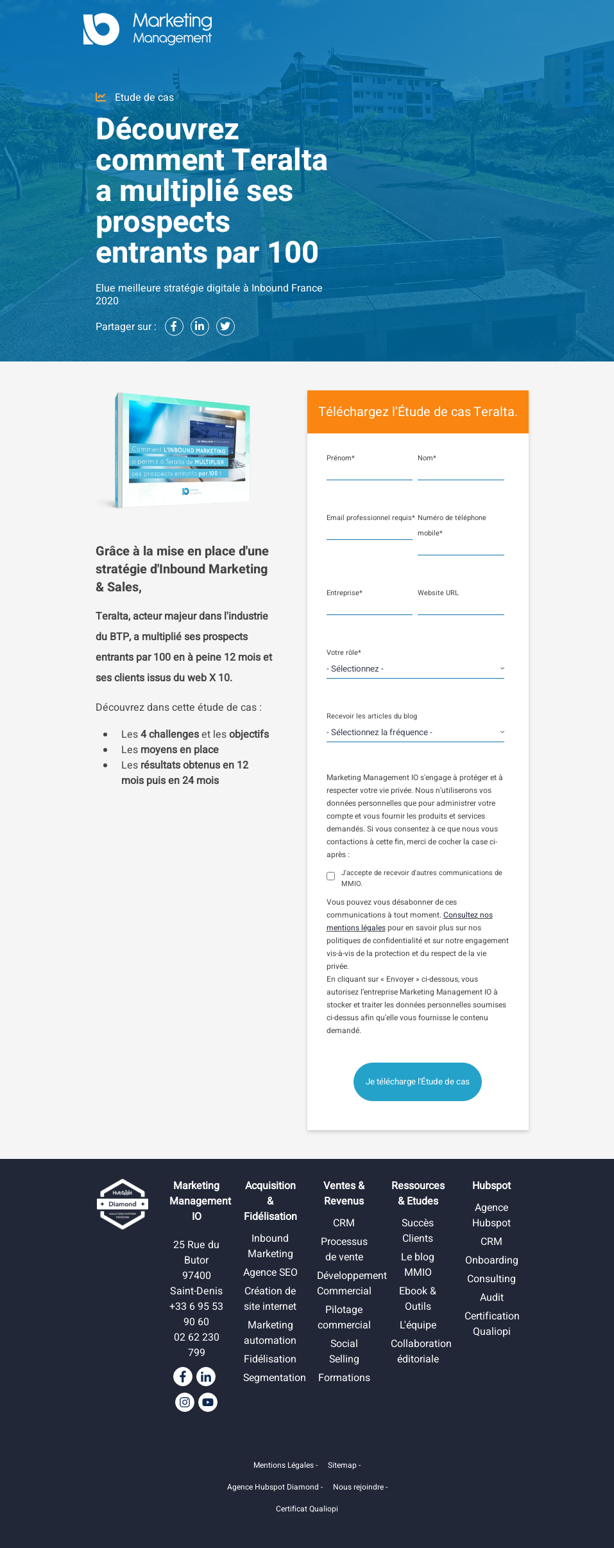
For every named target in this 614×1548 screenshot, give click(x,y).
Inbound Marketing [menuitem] (270, 1246)
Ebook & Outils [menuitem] (417, 1298)
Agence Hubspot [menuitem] (491, 1215)
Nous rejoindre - (360, 1487)
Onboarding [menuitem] (491, 1260)
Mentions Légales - (285, 1465)
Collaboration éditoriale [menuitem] (421, 1351)
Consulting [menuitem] (491, 1279)
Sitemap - (344, 1465)
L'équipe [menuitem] (418, 1325)
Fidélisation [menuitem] (270, 1374)
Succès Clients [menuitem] (417, 1230)
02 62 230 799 (196, 1345)
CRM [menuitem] (344, 1223)
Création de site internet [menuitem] (270, 1314)
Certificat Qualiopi (307, 1509)
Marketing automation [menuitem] (270, 1348)
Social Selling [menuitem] (344, 1351)
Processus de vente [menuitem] (344, 1249)
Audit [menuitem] (492, 1297)
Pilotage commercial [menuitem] (344, 1317)
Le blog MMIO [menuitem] (418, 1264)
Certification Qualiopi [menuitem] (492, 1324)
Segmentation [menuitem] (275, 1393)
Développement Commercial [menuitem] (353, 1283)
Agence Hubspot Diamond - (275, 1487)
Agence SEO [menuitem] (270, 1280)
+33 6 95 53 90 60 (196, 1314)
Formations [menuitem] (344, 1378)
